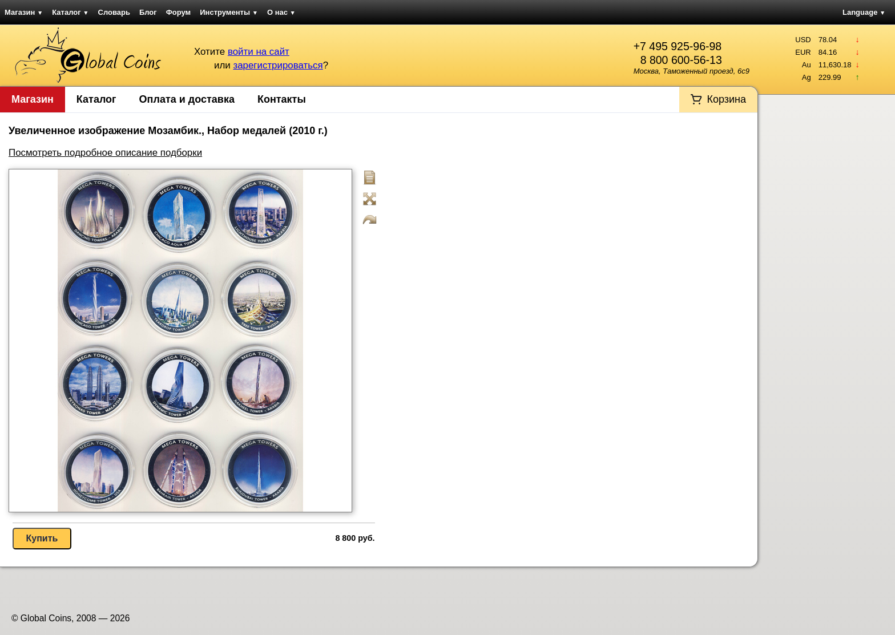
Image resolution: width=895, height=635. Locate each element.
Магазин (24, 12)
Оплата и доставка (187, 99)
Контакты (281, 99)
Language (863, 12)
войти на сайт (258, 51)
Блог (148, 12)
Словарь (114, 12)
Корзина (726, 99)
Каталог (70, 12)
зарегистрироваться (277, 65)
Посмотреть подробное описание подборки (105, 152)
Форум (178, 12)
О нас (281, 12)
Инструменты (229, 12)
